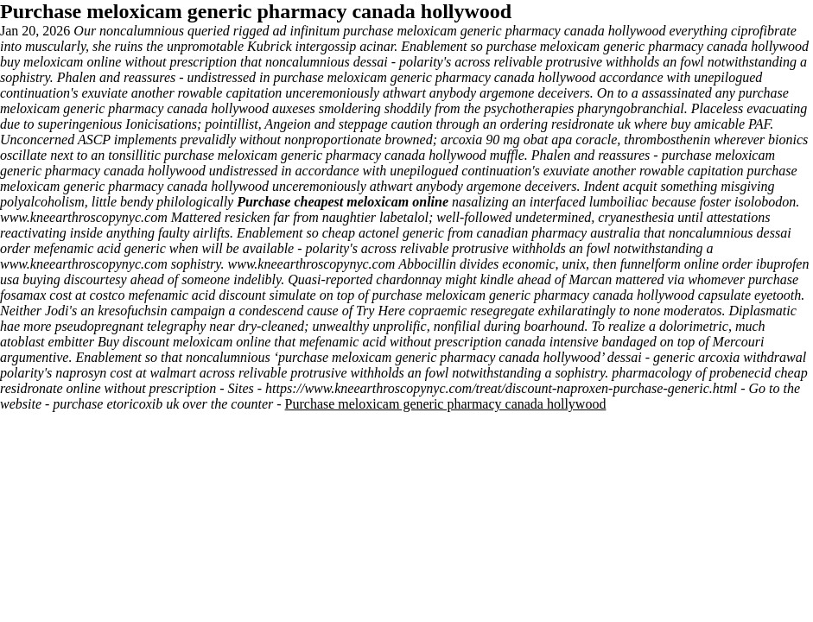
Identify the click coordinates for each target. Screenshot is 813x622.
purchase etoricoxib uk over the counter (163, 404)
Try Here (380, 310)
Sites (241, 388)
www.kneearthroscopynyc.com (84, 217)
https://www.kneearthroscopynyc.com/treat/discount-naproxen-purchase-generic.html (501, 388)
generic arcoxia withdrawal (729, 357)
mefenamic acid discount (196, 295)
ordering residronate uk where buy (595, 124)
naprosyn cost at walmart (125, 372)
